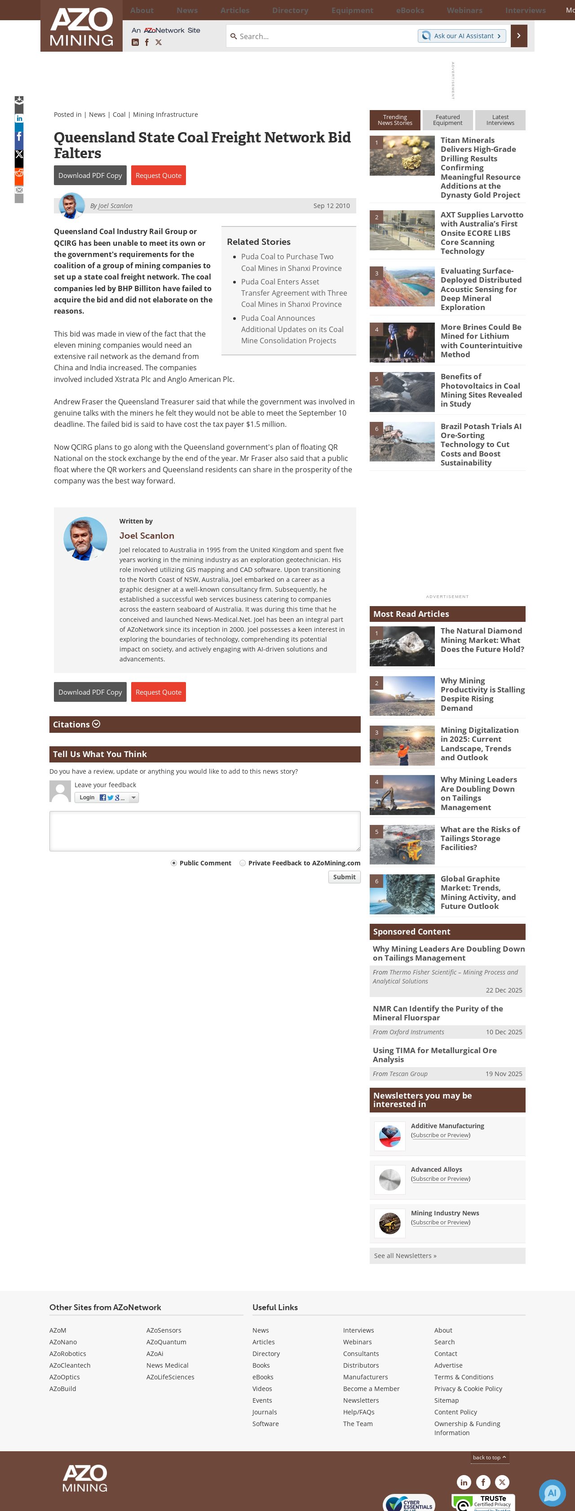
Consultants (361, 1309)
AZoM (57, 1286)
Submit (344, 877)
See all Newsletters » (405, 1211)
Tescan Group (408, 1025)
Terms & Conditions (464, 1333)
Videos (262, 1344)
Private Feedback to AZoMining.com (304, 863)
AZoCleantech (70, 1321)
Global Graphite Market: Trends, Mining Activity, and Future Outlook (482, 852)
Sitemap (446, 1356)
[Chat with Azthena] (552, 1493)
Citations (76, 724)
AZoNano (63, 1298)
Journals (264, 1368)
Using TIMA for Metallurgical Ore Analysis (443, 1011)
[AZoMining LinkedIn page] (135, 43)
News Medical (167, 1321)
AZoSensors (163, 1286)
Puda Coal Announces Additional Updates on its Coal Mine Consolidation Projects (292, 329)
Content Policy (455, 1368)
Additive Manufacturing (447, 1081)
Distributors (361, 1321)
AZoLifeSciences (170, 1333)
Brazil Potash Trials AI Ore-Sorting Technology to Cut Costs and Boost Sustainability (480, 410)
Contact (445, 1309)
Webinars (357, 1298)
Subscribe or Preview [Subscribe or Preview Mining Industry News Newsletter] (441, 1178)
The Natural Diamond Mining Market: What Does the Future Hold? (478, 604)
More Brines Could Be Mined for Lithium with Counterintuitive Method (480, 311)
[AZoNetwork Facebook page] (146, 43)
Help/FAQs (359, 1368)
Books (261, 1321)
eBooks (263, 1333)
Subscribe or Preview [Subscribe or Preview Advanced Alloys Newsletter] (441, 1134)
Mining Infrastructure (165, 114)
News (97, 114)
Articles (263, 1298)
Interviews (358, 1286)
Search (444, 1298)
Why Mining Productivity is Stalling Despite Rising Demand (483, 654)
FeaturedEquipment (448, 120)
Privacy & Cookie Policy (468, 1344)
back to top (490, 1413)
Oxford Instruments (416, 993)
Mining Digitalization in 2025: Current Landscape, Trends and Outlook (480, 707)
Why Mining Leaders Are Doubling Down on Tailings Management (482, 753)
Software (265, 1379)
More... (514, 9)
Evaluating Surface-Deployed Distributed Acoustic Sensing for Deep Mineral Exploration (477, 264)
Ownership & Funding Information (467, 1384)
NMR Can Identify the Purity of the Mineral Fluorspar (446, 975)
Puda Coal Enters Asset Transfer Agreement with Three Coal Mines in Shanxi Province (294, 293)
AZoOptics (64, 1333)
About (443, 1286)
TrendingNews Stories (395, 120)
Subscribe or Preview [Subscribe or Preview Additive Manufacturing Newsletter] (441, 1091)
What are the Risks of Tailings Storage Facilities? (477, 802)
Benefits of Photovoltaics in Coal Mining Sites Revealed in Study (483, 356)
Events (262, 1356)
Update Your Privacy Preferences (117, 1499)
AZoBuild (62, 1344)
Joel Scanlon (146, 535)
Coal (119, 114)
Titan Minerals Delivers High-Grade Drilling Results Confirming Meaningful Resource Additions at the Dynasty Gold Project (483, 160)
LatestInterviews (500, 120)
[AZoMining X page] (158, 43)
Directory (262, 9)
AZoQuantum (166, 1298)
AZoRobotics (67, 1309)
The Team (358, 1379)
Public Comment (205, 863)
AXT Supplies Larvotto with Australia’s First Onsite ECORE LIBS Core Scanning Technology (480, 210)
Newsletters (361, 1356)
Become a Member (371, 1344)
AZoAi (155, 1309)
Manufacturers (365, 1333)
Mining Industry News (445, 1169)
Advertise (448, 1321)
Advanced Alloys (436, 1125)
